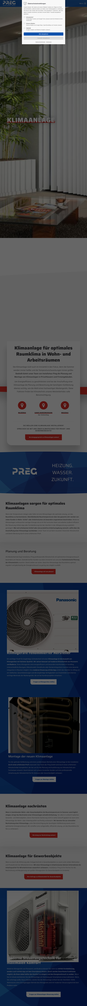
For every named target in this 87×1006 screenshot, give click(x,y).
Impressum (48, 42)
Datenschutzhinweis (40, 42)
